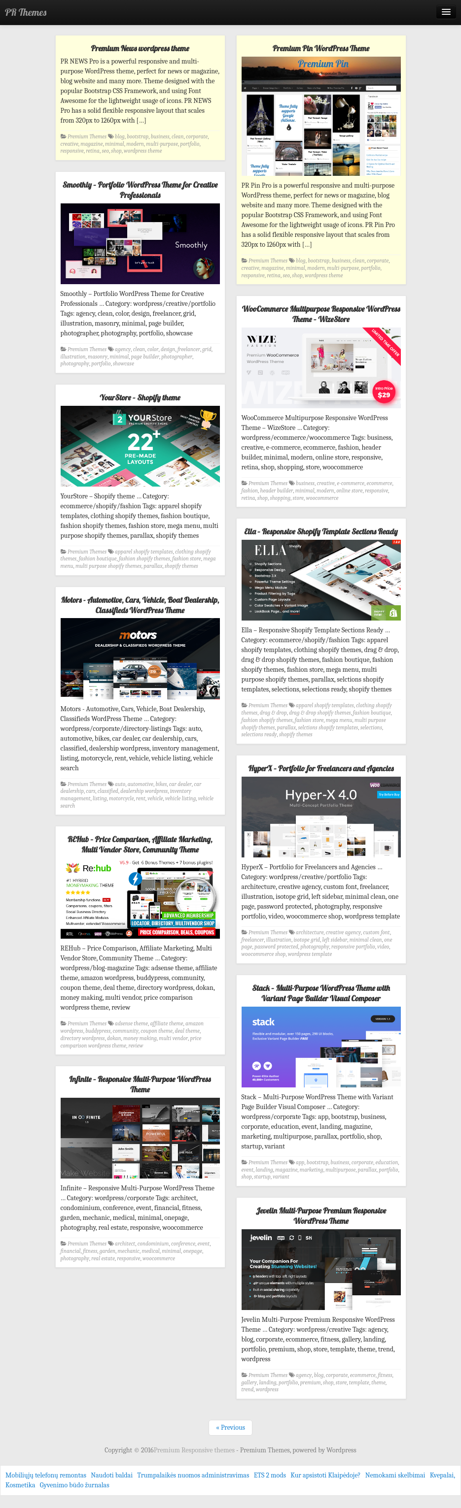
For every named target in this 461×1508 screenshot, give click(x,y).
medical (150, 1251)
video (383, 947)
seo (105, 151)
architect (125, 1244)
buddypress (97, 1031)
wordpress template (310, 954)
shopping (280, 498)
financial (71, 1251)
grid (207, 349)
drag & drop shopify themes (320, 713)
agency (123, 349)
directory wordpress (83, 1038)
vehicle (155, 798)
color (153, 349)
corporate (197, 136)
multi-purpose (162, 144)
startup (262, 1177)
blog (120, 136)
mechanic (128, 1251)
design (168, 349)
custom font (376, 932)
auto (120, 784)
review (136, 1046)
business (160, 136)
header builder (276, 491)
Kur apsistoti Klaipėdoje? (325, 1475)
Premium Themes (87, 136)
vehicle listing (180, 798)
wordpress (267, 1389)
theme (378, 1382)
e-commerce (350, 483)
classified (108, 791)
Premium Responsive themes (195, 1450)
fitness (90, 1251)
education (387, 1162)
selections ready (259, 734)
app (300, 1162)
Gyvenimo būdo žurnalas (74, 1485)
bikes (161, 784)
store (298, 498)
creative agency (343, 932)
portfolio (189, 144)
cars (90, 791)
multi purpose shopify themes (108, 566)
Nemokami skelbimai (395, 1475)
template (359, 1382)
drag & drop (273, 713)
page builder (145, 357)
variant (281, 1177)
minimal (114, 144)
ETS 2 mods (270, 1475)
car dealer (180, 784)
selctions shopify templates (328, 727)
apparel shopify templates (144, 552)
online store (349, 491)
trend (248, 1389)
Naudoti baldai (112, 1475)
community (126, 1031)
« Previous (230, 1427)
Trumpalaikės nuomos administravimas (193, 1475)
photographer (176, 357)
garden (107, 1251)
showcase (123, 364)
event (248, 1170)
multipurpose (340, 1170)
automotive (140, 784)
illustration (73, 357)
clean (177, 136)
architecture (309, 932)
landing (264, 1170)
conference (183, 1244)
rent (140, 798)
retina (93, 151)
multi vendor (173, 1038)
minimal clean (366, 940)
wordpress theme (143, 151)
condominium (153, 1244)
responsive (72, 151)
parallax (152, 566)
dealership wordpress (144, 791)
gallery (249, 1382)
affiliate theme (166, 1023)
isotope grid (306, 940)
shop (116, 151)
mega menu (339, 720)
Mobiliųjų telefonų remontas (45, 1475)
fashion (250, 491)
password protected (276, 947)
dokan (114, 1038)
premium (310, 1382)
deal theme (187, 1031)
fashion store (186, 559)
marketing (311, 1170)
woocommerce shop (264, 954)
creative (69, 144)
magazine (91, 144)
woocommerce (322, 498)
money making (140, 1038)
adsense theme (131, 1023)
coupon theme (157, 1031)
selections (371, 727)
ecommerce (379, 483)
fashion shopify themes (144, 559)
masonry (97, 357)
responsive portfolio (353, 947)
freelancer (188, 349)
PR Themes (25, 12)
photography (75, 364)
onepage (192, 1251)
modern (135, 144)
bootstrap (137, 136)
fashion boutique (98, 559)
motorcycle (121, 798)
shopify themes (181, 566)
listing (99, 798)
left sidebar (334, 940)
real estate (103, 1258)
